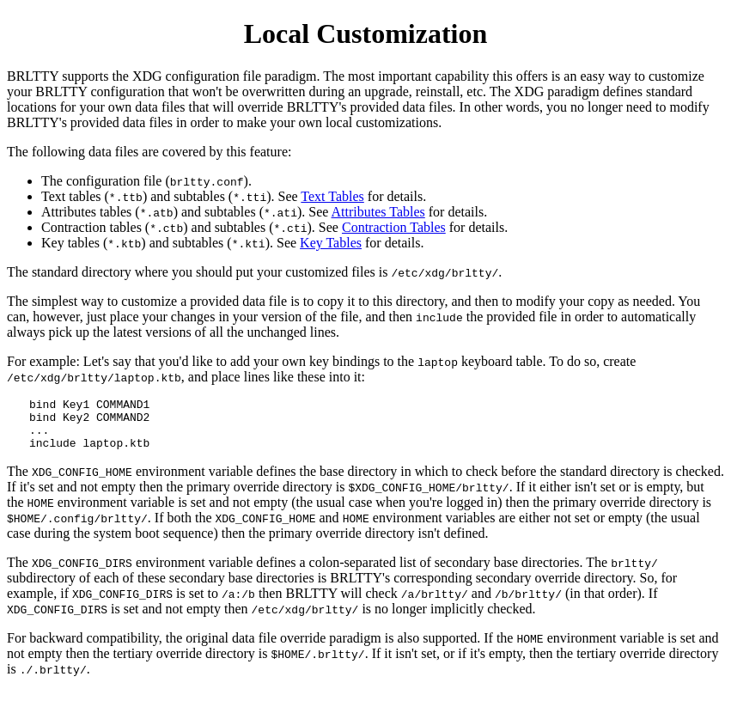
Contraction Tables (394, 227)
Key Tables (331, 242)
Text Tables (332, 196)
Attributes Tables (378, 211)
